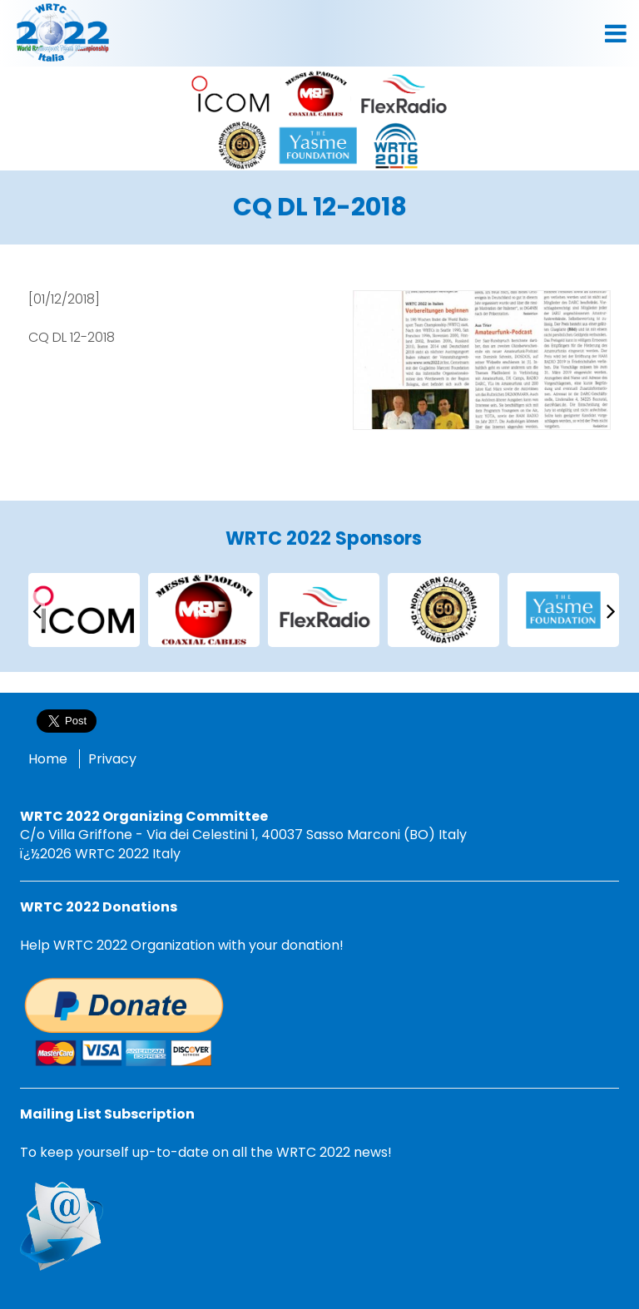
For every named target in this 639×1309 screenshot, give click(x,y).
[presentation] (36, 610)
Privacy (112, 758)
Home (47, 758)
